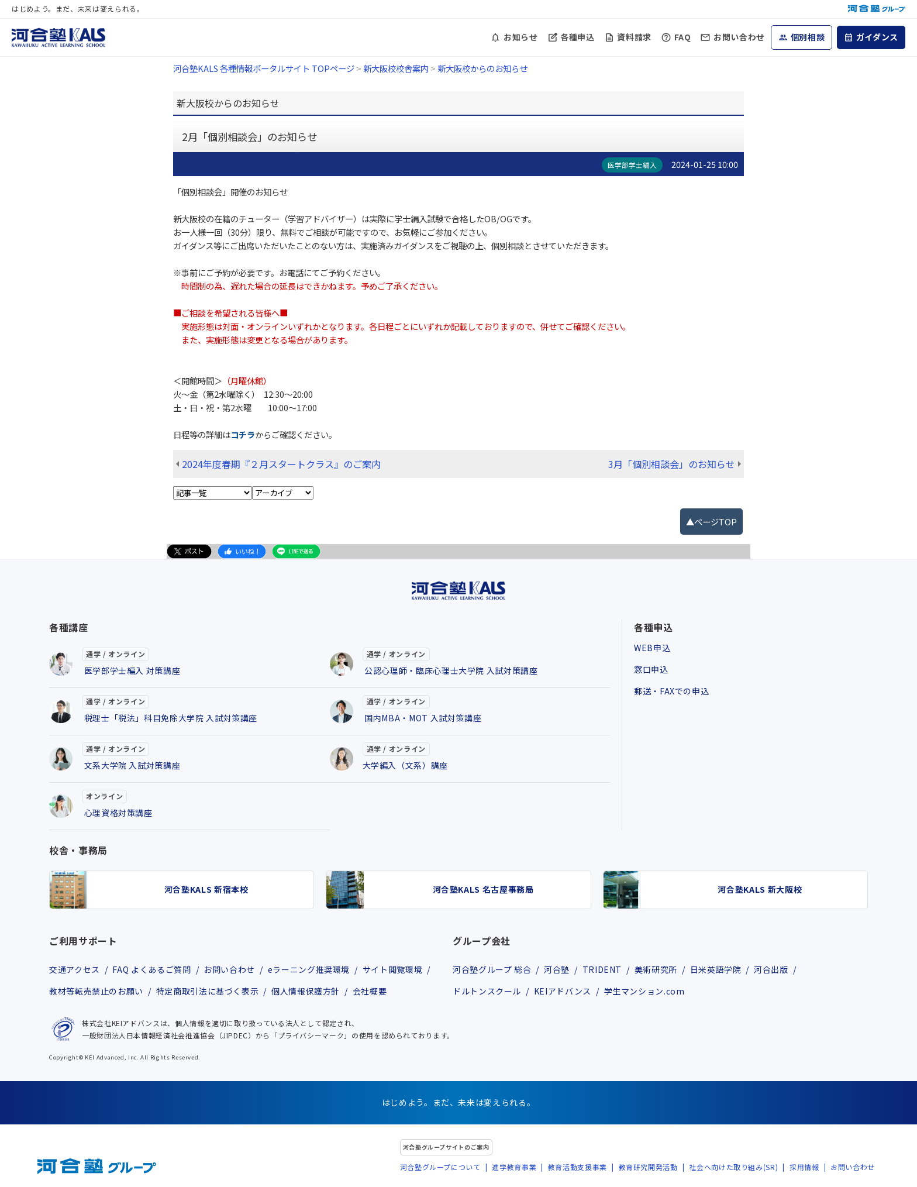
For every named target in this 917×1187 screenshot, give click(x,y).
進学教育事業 (514, 1167)
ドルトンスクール (487, 991)
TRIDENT (602, 969)
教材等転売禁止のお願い (96, 991)
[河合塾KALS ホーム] (58, 36)
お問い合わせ (739, 37)
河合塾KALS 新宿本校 (206, 889)
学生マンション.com (644, 991)
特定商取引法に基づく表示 (207, 991)
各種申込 (577, 37)
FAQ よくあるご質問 (151, 969)
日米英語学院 (716, 969)
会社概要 (370, 991)
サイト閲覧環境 (392, 969)
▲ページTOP (711, 521)
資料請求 (634, 37)
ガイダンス (877, 37)
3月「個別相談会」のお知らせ (671, 464)
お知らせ (521, 37)
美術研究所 (656, 969)
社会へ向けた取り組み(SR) (733, 1167)
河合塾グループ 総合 (492, 969)
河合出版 (771, 969)
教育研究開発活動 (648, 1167)
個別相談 (808, 37)
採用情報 (804, 1167)
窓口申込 (651, 669)
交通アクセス (74, 969)
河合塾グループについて (440, 1167)
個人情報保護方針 (305, 991)
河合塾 (557, 969)
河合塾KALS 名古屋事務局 (483, 889)
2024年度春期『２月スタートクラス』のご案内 (281, 464)
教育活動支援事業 (577, 1167)
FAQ (682, 37)
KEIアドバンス (562, 991)
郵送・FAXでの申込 (671, 691)
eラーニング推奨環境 (309, 969)
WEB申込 (652, 647)
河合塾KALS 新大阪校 (760, 889)
